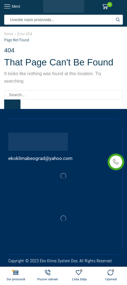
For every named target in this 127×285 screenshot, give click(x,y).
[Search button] (118, 19)
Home (8, 33)
